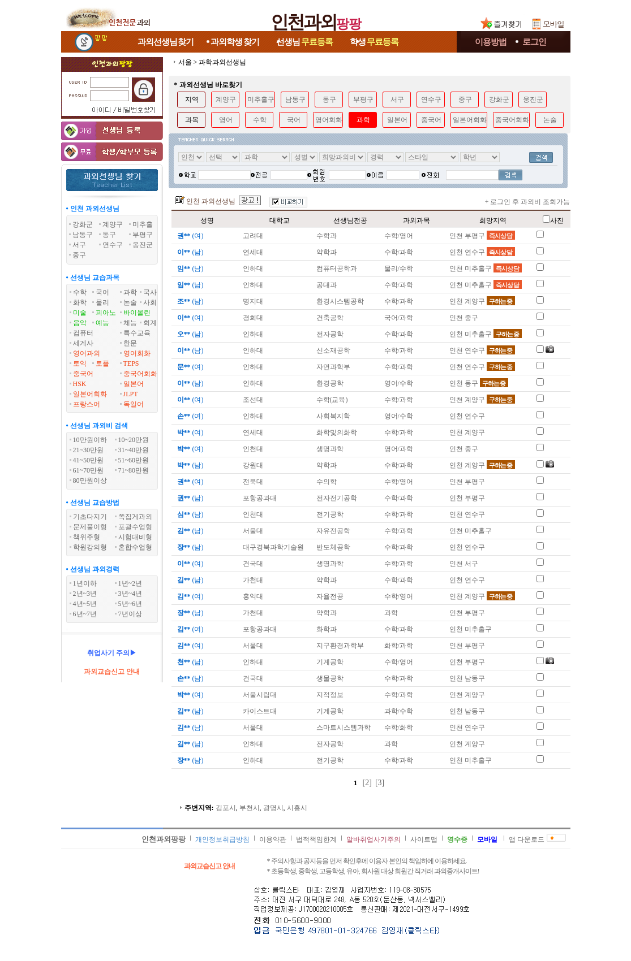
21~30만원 (88, 450)
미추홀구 (260, 99)
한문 (130, 343)
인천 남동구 (467, 678)
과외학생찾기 (235, 41)
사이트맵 (423, 839)
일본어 (133, 384)
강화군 (499, 99)
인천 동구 (478, 383)
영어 (226, 120)
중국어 (83, 374)
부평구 (363, 99)
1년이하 (85, 583)
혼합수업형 (135, 547)
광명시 (273, 808)
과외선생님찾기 (166, 41)
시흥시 (297, 808)
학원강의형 (90, 547)
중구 (465, 99)
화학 (80, 302)
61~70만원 (88, 470)
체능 (130, 323)
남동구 (295, 99)
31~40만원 (133, 450)
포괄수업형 (135, 527)
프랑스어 (86, 404)
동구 (329, 99)
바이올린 (137, 313)
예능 (102, 323)
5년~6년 (130, 604)
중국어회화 (140, 374)
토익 (80, 363)
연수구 (431, 99)
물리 (102, 302)
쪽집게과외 (135, 517)
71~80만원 (133, 470)
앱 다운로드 (526, 839)
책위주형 (86, 537)
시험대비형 (135, 537)
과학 (130, 292)
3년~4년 (130, 594)
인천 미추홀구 (485, 268)
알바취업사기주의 (373, 839)
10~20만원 (133, 440)
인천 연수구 (482, 252)
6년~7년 (85, 614)
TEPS (131, 363)
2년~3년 (85, 594)
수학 (80, 292)
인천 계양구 (482, 301)
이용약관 (272, 839)
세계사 (83, 343)
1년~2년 (130, 583)
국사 (150, 292)
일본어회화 (90, 394)
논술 (130, 302)
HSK (80, 384)
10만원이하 (90, 440)
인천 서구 (463, 564)
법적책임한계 (316, 839)
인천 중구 (463, 318)
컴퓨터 (83, 333)
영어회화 (137, 353)
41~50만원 (88, 460)
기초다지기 (90, 517)
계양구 (226, 99)
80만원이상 (90, 480)
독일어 (133, 404)
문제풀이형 (90, 527)
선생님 (304, 41)
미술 (80, 313)
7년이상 (130, 614)
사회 (150, 302)
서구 (397, 99)
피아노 (106, 313)
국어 (102, 292)
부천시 (249, 808)
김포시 (226, 808)
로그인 (534, 41)
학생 (374, 41)
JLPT (130, 394)
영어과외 (86, 353)
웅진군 (533, 99)
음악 (80, 323)
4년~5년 (85, 604)
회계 (150, 323)
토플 (102, 363)
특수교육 (137, 333)
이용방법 (490, 41)
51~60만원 (133, 460)
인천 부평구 (482, 236)
